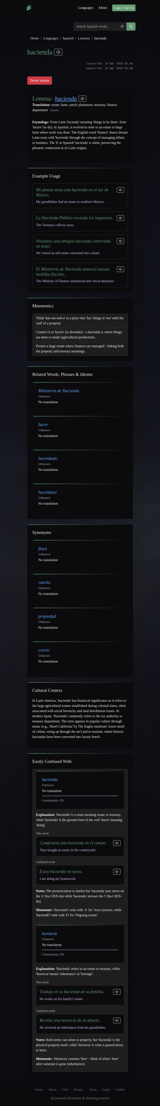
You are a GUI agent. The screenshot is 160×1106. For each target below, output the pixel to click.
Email (106, 1089)
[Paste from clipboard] (122, 26)
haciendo (50, 779)
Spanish (68, 38)
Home (35, 38)
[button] (131, 26)
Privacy (78, 1089)
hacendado (47, 458)
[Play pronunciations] (58, 52)
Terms (93, 1089)
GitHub (120, 1089)
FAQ (65, 1089)
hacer (43, 424)
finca (42, 548)
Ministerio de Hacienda (58, 390)
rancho (44, 582)
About (102, 7)
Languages (85, 7)
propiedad (47, 616)
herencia (49, 933)
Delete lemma (39, 80)
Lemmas (84, 38)
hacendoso (47, 492)
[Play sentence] (120, 190)
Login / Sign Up (124, 7)
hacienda (66, 98)
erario (43, 650)
